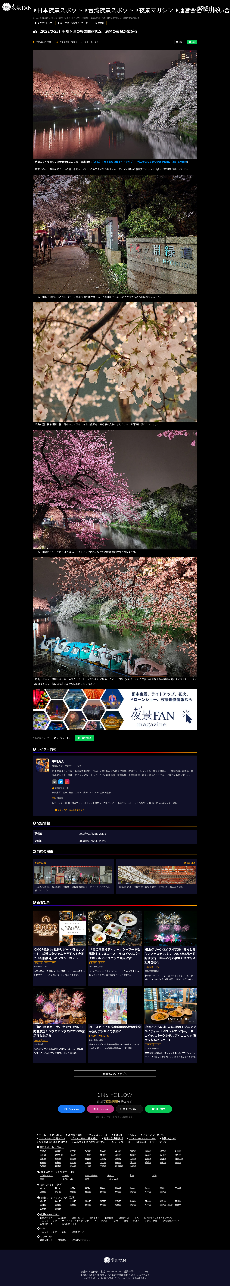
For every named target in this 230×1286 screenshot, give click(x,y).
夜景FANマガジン (49, 1214)
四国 (87, 1179)
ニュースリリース (120, 1142)
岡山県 (73, 1162)
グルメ (136, 1220)
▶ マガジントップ (43, 23)
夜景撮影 (109, 1217)
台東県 (43, 1192)
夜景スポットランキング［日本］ (59, 1171)
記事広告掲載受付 (113, 1138)
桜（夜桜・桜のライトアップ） (158, 1217)
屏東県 (178, 1188)
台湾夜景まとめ (69, 1223)
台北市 (43, 1188)
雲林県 (43, 1205)
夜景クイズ (124, 1217)
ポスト (180, 42)
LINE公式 (158, 1109)
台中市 (133, 1188)
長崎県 (58, 1166)
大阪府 (103, 1158)
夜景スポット (46, 1217)
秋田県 (103, 1150)
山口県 (103, 1162)
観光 (126, 1220)
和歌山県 (179, 1158)
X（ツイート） (62, 738)
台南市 (148, 1188)
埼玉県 (73, 1154)
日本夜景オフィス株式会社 (106, 1274)
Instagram (100, 1109)
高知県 (163, 1162)
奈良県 (163, 1158)
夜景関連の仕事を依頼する (53, 1142)
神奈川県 (59, 1154)
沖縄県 (133, 1166)
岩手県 (73, 1150)
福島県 (133, 1150)
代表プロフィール (98, 1134)
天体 (116, 1220)
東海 (154, 1175)
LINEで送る (84, 738)
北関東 (65, 1175)
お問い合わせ (169, 1138)
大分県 (88, 1166)
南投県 (73, 1192)
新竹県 (118, 1188)
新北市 (58, 1188)
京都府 (118, 1158)
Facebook (71, 1109)
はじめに (57, 1134)
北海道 (43, 1150)
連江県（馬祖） (167, 1205)
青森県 (58, 1150)
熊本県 (73, 1166)
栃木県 (163, 1150)
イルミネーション (48, 1220)
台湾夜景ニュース (48, 1223)
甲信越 (110, 1175)
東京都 (43, 1154)
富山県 (148, 1154)
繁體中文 (208, 8)
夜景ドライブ (78, 1231)
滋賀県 (148, 1158)
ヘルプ (133, 1134)
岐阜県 (58, 1158)
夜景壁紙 (62, 1240)
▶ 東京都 (99, 23)
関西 (42, 1179)
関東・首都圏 (91, 1175)
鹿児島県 (119, 1166)
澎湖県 (133, 1192)
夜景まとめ (94, 1217)
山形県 (118, 1150)
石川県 (163, 1154)
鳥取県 (43, 1162)
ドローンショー (101, 1220)
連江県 (163, 1192)
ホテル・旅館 (151, 1220)
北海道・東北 (46, 1175)
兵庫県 (133, 1158)
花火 (136, 1217)
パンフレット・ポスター (142, 1138)
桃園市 (73, 1188)
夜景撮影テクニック (81, 1240)
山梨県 (118, 1154)
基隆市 (88, 1188)
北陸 (132, 1175)
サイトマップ (159, 1142)
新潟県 (103, 1154)
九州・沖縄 (112, 1179)
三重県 (88, 1158)
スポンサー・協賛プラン (52, 1138)
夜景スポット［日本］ (52, 1147)
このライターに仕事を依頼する (69, 810)
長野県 (133, 1154)
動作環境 (141, 1142)
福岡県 (178, 1162)
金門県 (148, 1192)
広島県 (88, 1162)
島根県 (58, 1162)
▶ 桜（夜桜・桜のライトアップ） (74, 23)
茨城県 (148, 1150)
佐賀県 (43, 1166)
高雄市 (163, 1188)
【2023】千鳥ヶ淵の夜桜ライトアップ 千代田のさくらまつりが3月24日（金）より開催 (140, 161)
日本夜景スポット (60, 10)
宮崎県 (103, 1166)
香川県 (133, 1162)
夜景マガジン (156, 10)
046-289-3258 (113, 1271)
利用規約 (118, 1134)
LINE (192, 42)
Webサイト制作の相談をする (89, 1142)
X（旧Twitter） (129, 1109)
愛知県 (43, 1158)
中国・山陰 (67, 1179)
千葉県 (88, 1154)
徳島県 (118, 1162)
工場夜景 (62, 1217)
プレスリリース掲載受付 (84, 1138)
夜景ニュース (78, 1217)
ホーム (42, 1134)
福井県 (178, 1154)
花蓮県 (118, 1192)
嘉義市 (58, 1209)
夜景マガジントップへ (115, 1073)
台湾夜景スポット (111, 10)
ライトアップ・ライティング (75, 1220)
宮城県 (88, 1150)
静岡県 (73, 1158)
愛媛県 (148, 1162)
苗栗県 (88, 1192)
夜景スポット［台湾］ (52, 1184)
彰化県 (58, 1192)
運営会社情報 (75, 1134)
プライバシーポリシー (155, 1134)
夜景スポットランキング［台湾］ (59, 1197)
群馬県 (178, 1150)
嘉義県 (58, 1205)
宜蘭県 (103, 1192)
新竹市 (103, 1188)
